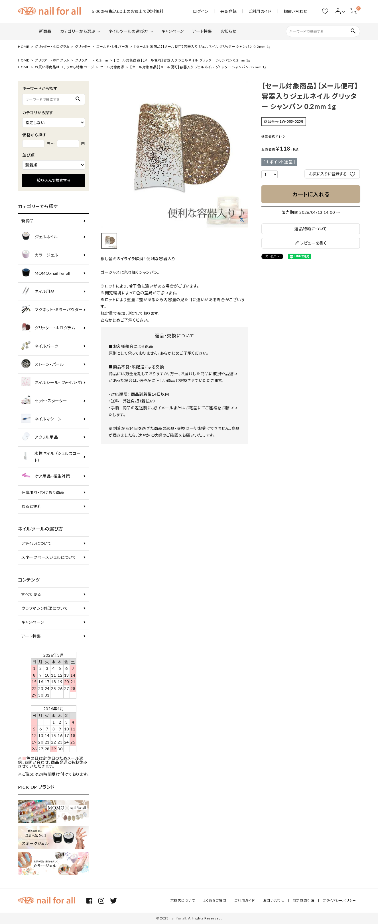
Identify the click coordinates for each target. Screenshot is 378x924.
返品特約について (310, 228)
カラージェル (39, 255)
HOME (23, 46)
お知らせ (228, 31)
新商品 (45, 31)
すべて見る (31, 594)
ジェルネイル (39, 237)
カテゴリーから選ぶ (77, 31)
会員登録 (228, 11)
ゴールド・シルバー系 (112, 46)
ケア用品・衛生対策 (45, 476)
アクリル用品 (39, 437)
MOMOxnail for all (45, 273)
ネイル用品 (38, 291)
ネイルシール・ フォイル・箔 (51, 382)
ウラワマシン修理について (44, 608)
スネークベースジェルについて (48, 557)
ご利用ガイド (260, 11)
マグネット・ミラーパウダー (52, 309)
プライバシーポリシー (339, 900)
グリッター (83, 46)
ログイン (200, 11)
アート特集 (202, 31)
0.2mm (102, 60)
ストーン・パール (42, 364)
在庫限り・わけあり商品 (42, 492)
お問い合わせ (295, 11)
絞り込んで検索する (54, 180)
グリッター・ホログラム (52, 46)
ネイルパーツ (39, 346)
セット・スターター (44, 400)
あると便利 (31, 506)
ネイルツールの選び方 (128, 31)
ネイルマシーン (41, 419)
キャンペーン (172, 31)
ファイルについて (36, 543)
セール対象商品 (112, 67)
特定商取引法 (303, 900)
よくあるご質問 (214, 900)
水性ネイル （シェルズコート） (51, 457)
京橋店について (182, 900)
